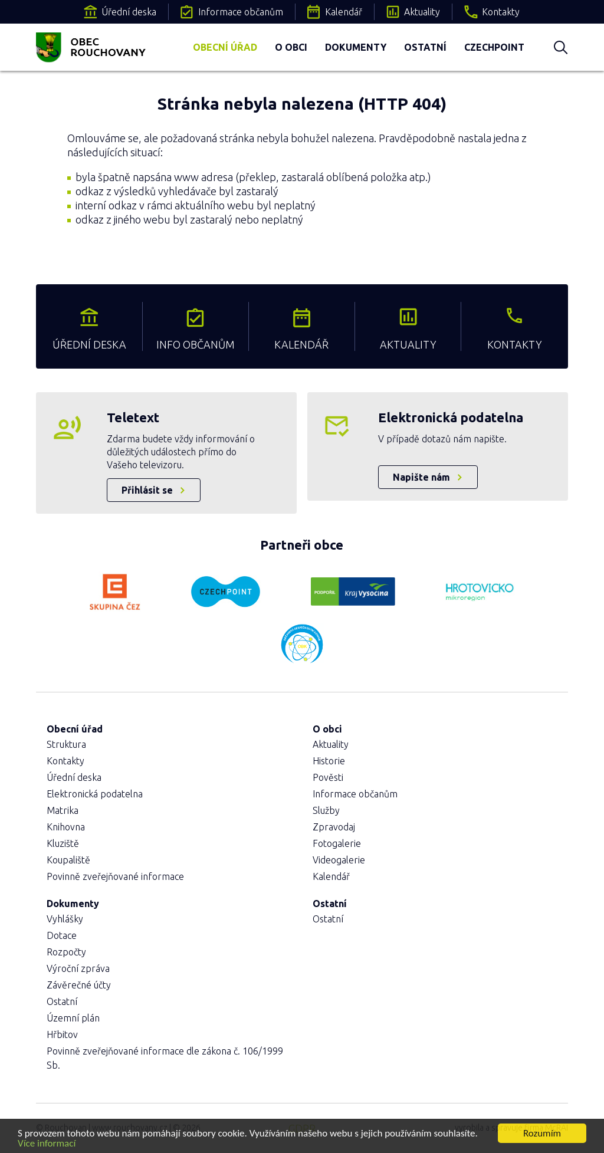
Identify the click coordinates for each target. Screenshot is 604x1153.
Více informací (47, 1144)
